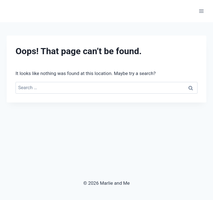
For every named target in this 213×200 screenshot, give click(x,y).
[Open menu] (201, 11)
